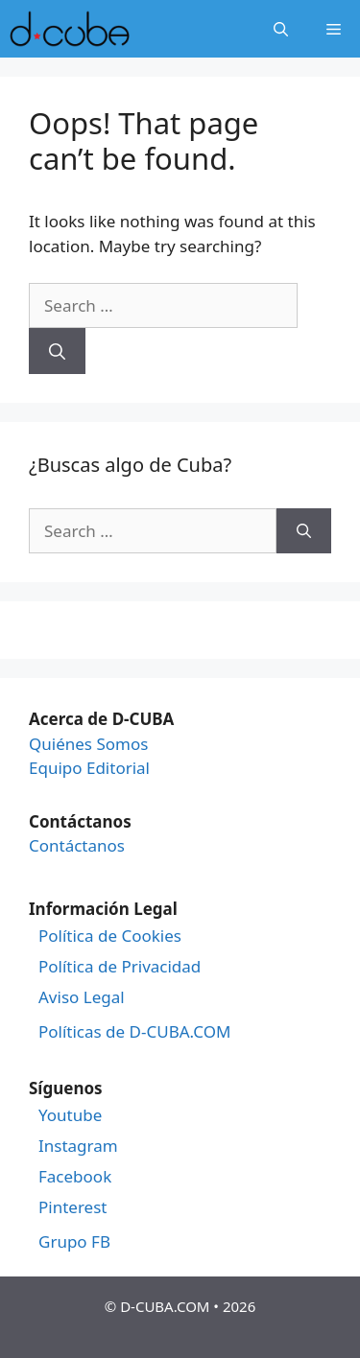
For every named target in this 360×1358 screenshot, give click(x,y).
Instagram (78, 1146)
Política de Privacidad (119, 966)
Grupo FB (74, 1242)
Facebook (74, 1176)
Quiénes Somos (88, 744)
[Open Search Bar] (280, 29)
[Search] (57, 351)
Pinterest (72, 1207)
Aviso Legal (81, 997)
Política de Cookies (109, 936)
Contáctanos (77, 845)
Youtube (70, 1115)
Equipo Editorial (89, 768)
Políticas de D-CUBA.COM (134, 1032)
